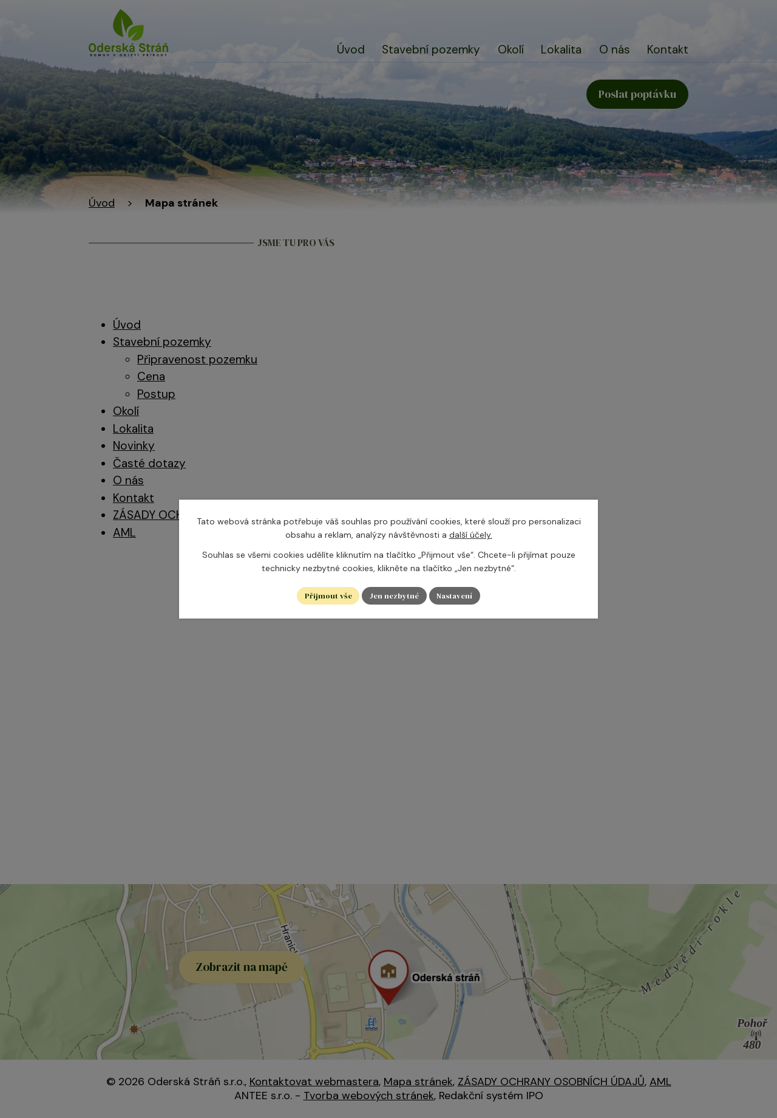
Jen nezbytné (393, 595)
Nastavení (458, 595)
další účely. (470, 534)
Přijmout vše (323, 595)
